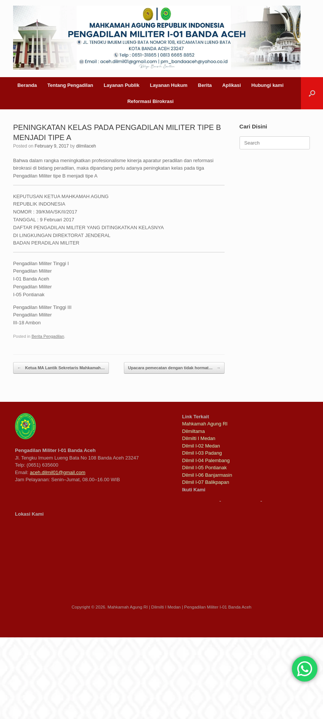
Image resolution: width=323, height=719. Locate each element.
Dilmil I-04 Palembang (206, 460)
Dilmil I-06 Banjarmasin (207, 475)
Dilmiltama (193, 431)
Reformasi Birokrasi (150, 101)
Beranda (27, 85)
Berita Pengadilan (47, 336)
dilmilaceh (86, 146)
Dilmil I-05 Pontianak (204, 467)
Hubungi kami (268, 85)
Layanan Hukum (168, 85)
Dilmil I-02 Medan (201, 446)
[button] (312, 93)
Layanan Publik (121, 85)
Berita (205, 85)
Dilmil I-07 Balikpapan (205, 482)
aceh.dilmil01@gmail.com (57, 472)
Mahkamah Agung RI (205, 424)
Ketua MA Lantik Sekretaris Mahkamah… (61, 368)
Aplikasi (231, 85)
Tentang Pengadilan (71, 85)
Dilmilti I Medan (199, 438)
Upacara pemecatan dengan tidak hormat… (174, 368)
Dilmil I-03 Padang (202, 453)
